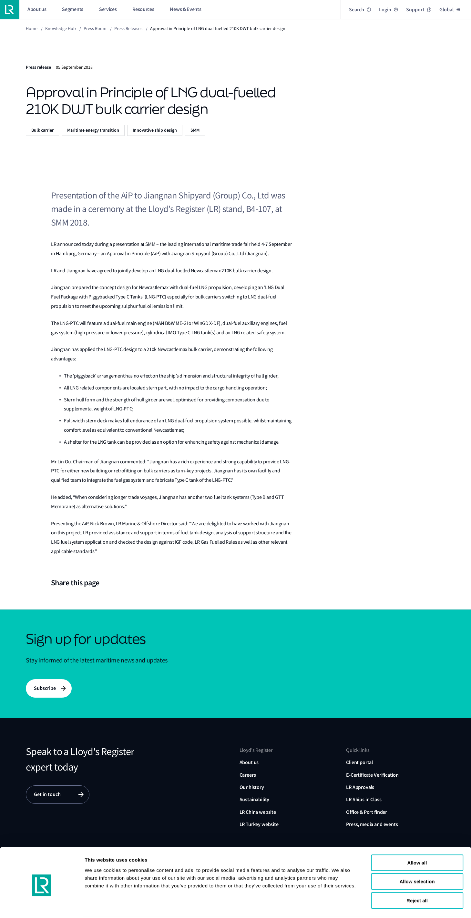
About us (249, 762)
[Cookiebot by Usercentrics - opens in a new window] (42, 905)
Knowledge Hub (60, 28)
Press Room (95, 28)
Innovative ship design (155, 130)
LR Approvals (360, 787)
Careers (248, 775)
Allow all (417, 839)
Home (31, 28)
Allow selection (417, 858)
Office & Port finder (366, 812)
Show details (397, 905)
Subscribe (45, 688)
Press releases (128, 28)
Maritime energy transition (93, 130)
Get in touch (47, 795)
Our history (252, 787)
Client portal (359, 762)
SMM (195, 130)
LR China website (258, 812)
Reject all (417, 877)
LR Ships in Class (363, 799)
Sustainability (255, 799)
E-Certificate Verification (372, 775)
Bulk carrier (42, 130)
